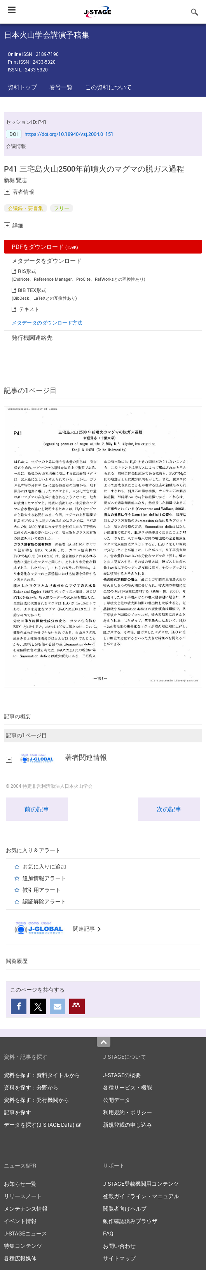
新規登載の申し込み (127, 1124)
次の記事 (169, 809)
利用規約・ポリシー (127, 1112)
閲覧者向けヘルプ (125, 1208)
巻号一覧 (61, 87)
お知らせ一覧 (20, 1183)
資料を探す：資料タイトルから (42, 1075)
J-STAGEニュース (25, 1233)
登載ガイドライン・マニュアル (141, 1196)
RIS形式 (27, 271)
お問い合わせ (119, 1245)
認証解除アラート (44, 901)
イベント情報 (20, 1221)
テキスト (29, 309)
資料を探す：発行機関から (36, 1099)
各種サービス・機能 (127, 1087)
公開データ (116, 1099)
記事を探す (17, 1112)
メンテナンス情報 (25, 1208)
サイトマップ (119, 1258)
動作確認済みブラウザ (130, 1221)
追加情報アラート (44, 878)
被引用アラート (42, 889)
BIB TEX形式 (32, 290)
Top (103, 1042)
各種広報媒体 (20, 1258)
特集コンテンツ (23, 1245)
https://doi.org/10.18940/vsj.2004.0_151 (68, 133)
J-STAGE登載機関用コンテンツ (141, 1183)
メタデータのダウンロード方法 (47, 322)
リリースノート (23, 1196)
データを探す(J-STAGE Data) (42, 1124)
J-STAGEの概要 (122, 1075)
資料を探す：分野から (31, 1087)
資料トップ (22, 87)
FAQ (108, 1233)
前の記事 (36, 809)
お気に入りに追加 (44, 866)
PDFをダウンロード (45, 246)
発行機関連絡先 (32, 337)
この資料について (108, 87)
